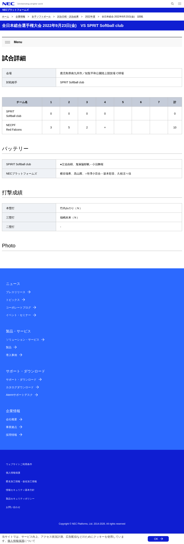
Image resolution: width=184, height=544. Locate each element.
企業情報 (20, 16)
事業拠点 (11, 427)
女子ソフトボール (41, 16)
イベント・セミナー (18, 315)
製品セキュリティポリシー (20, 498)
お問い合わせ (13, 507)
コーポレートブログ (18, 307)
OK (156, 538)
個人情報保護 (16, 540)
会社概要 (11, 419)
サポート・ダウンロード (21, 379)
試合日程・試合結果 (68, 16)
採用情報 (11, 434)
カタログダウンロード (20, 387)
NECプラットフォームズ (15, 10)
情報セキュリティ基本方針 (20, 490)
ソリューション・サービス (22, 339)
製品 (8, 347)
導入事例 (11, 355)
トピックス (13, 299)
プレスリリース (15, 292)
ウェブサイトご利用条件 (19, 464)
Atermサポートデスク (19, 394)
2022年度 (90, 16)
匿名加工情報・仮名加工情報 (21, 481)
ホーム (5, 16)
